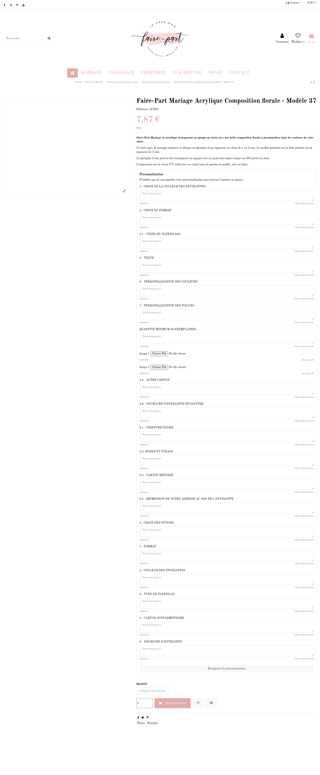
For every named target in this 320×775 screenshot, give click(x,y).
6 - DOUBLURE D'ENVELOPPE (160, 668)
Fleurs (141, 752)
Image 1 (144, 364)
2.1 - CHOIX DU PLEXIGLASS (159, 237)
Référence (142, 109)
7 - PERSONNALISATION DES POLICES (166, 313)
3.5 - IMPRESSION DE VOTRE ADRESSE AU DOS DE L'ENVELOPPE (186, 517)
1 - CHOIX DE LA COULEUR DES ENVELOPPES (172, 186)
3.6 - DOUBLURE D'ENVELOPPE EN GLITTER (171, 416)
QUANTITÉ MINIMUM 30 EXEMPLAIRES (167, 338)
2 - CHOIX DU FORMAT (155, 211)
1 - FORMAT (147, 567)
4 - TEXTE (146, 262)
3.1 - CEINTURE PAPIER (156, 441)
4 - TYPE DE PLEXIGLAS (156, 618)
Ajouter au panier (173, 732)
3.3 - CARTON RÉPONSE (156, 491)
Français (294, 3)
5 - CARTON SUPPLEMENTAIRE (161, 643)
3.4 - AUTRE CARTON (154, 390)
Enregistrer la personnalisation (227, 697)
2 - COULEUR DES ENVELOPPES (162, 593)
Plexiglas (152, 752)
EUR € (312, 3)
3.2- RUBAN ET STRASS (156, 466)
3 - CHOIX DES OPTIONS (156, 542)
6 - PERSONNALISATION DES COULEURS (168, 287)
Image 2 (144, 377)
